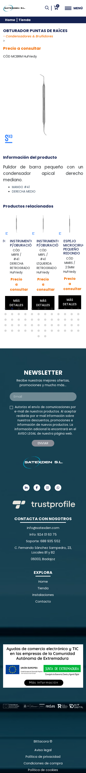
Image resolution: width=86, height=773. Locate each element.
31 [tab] (46, 321)
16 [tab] (26, 315)
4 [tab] (26, 309)
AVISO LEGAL (27, 433)
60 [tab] (79, 332)
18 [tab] (39, 315)
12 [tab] (79, 309)
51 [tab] (20, 332)
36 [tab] (79, 321)
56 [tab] (53, 332)
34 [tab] (66, 321)
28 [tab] (26, 321)
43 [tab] (46, 326)
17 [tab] (33, 315)
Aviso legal (43, 750)
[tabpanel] (16, 261)
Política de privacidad (43, 756)
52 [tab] (26, 332)
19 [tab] (46, 315)
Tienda (24, 20)
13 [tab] (6, 315)
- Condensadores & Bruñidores (28, 36)
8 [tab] (53, 309)
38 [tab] (13, 326)
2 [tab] (13, 309)
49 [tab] (6, 332)
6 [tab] (39, 309)
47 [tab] (73, 326)
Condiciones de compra (43, 763)
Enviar (43, 443)
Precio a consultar (22, 48)
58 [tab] (66, 332)
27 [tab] (20, 321)
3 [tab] (20, 309)
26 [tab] (13, 321)
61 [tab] (39, 337)
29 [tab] (33, 321)
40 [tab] (26, 326)
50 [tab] (13, 332)
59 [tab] (73, 332)
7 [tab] (46, 309)
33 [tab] (59, 321)
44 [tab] (53, 326)
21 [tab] (59, 315)
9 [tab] (59, 309)
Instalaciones (43, 595)
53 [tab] (33, 332)
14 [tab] (13, 315)
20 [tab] (53, 315)
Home (10, 20)
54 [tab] (39, 332)
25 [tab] (6, 321)
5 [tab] (33, 309)
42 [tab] (39, 326)
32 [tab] (53, 321)
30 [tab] (39, 321)
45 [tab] (59, 326)
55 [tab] (46, 332)
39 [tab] (20, 326)
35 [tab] (73, 321)
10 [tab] (66, 309)
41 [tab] (33, 326)
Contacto (43, 601)
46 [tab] (66, 326)
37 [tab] (6, 326)
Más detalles (16, 303)
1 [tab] (6, 309)
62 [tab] (46, 337)
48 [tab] (79, 326)
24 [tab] (79, 315)
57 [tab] (59, 332)
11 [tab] (73, 309)
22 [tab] (66, 315)
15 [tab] (20, 315)
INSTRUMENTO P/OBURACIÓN (22, 243)
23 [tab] (73, 315)
